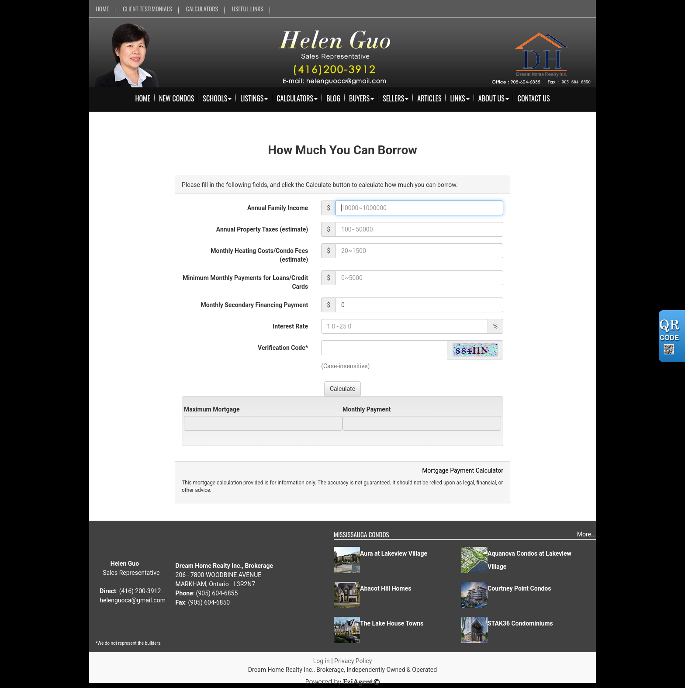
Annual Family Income (277, 207)
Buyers (361, 98)
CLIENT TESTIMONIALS (147, 8)
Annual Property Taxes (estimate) (262, 229)
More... (586, 534)
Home (142, 98)
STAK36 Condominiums (520, 623)
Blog (333, 98)
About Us (493, 98)
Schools (217, 98)
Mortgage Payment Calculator (462, 470)
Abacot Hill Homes (385, 588)
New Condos (176, 98)
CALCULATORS (202, 8)
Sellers (395, 98)
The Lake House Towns (391, 623)
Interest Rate (290, 326)
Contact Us (534, 98)
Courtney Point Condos (519, 588)
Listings (254, 98)
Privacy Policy (353, 660)
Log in (321, 660)
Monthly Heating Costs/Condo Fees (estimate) (259, 255)
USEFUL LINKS (247, 8)
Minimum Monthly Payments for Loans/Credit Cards (245, 282)
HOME (102, 8)
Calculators (297, 98)
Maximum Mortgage (212, 409)
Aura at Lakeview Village (393, 553)
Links (459, 98)
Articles (429, 98)
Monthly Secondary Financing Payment (254, 304)
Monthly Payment (366, 409)
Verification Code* (283, 347)
